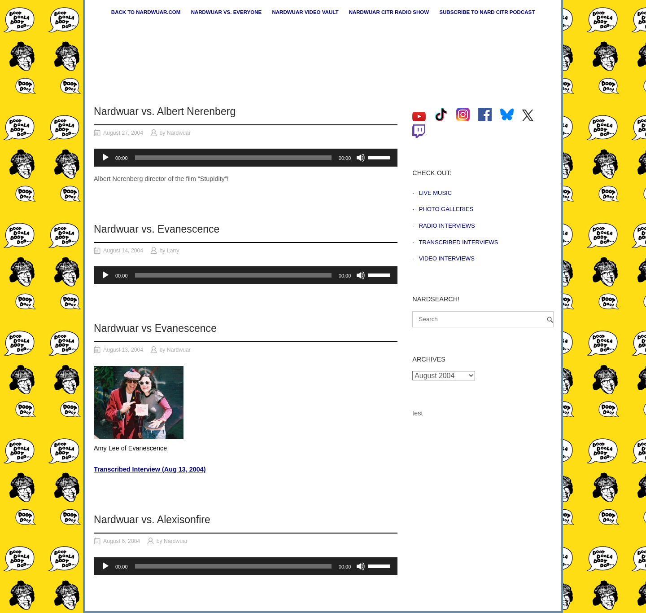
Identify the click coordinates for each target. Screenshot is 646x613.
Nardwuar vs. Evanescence (156, 229)
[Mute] (360, 157)
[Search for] (483, 319)
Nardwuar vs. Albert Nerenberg (165, 111)
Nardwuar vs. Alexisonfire (152, 519)
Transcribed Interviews (458, 242)
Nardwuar (179, 133)
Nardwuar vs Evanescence (155, 328)
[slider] (233, 157)
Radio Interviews (447, 225)
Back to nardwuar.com (146, 12)
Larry (173, 250)
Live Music (435, 193)
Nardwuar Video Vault (305, 12)
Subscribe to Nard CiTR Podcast (487, 12)
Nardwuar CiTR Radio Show (389, 12)
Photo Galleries (446, 209)
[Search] (550, 319)
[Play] (105, 157)
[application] (245, 158)
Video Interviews (447, 258)
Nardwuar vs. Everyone (226, 12)
